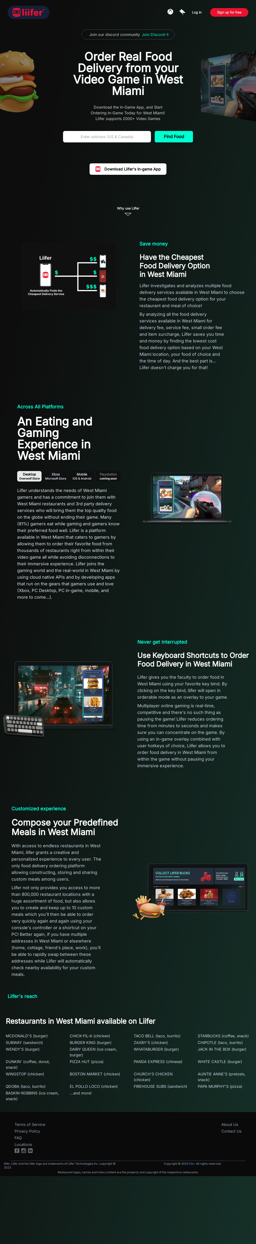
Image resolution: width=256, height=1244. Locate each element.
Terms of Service (30, 1124)
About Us (229, 1124)
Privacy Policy (27, 1131)
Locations (23, 1144)
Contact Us (231, 1131)
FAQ (18, 1137)
